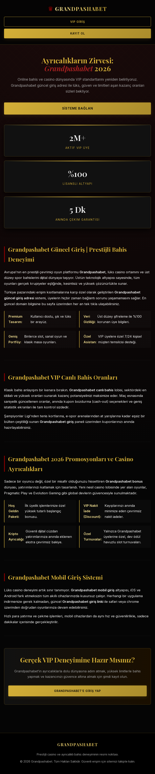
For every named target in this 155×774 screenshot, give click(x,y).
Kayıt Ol (77, 33)
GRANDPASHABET (81, 8)
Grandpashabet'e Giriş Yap (77, 691)
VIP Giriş (77, 21)
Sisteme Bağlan (77, 108)
